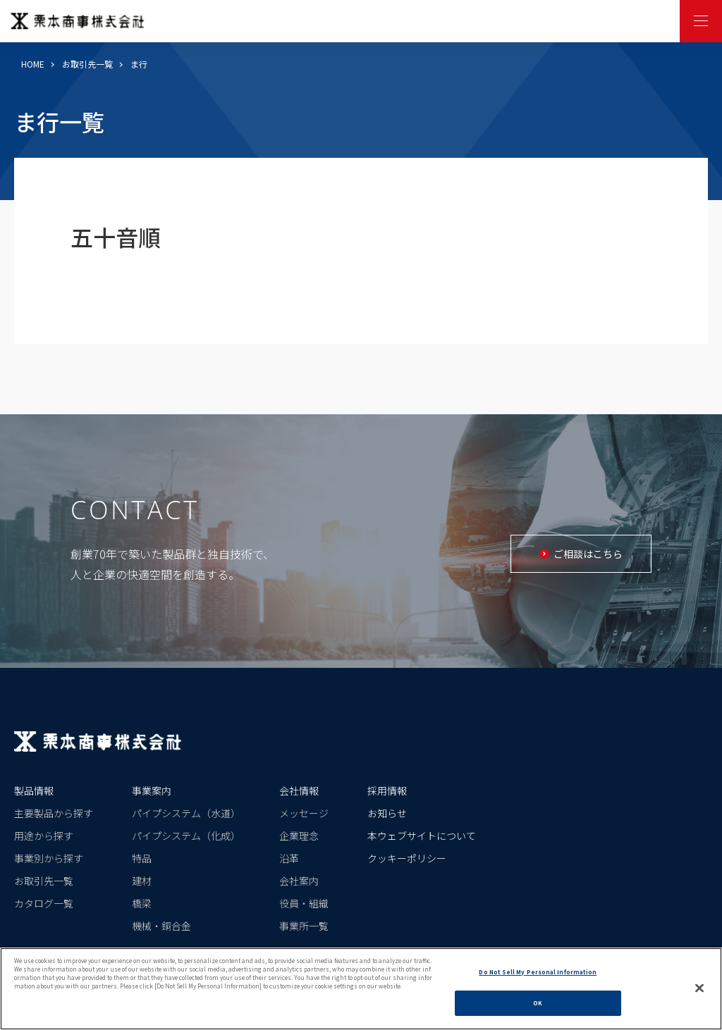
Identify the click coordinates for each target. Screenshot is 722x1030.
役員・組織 (304, 903)
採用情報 (387, 790)
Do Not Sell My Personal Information (537, 979)
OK (537, 1011)
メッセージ (304, 813)
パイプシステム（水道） (186, 813)
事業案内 (151, 790)
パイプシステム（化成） (186, 835)
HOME (32, 64)
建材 (142, 881)
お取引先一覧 (87, 64)
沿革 (289, 858)
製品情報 (34, 790)
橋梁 (142, 903)
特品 (142, 858)
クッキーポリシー (406, 858)
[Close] (699, 994)
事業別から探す (48, 858)
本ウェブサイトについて (421, 835)
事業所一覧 (304, 926)
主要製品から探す (53, 813)
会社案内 (299, 881)
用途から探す (43, 835)
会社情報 (299, 790)
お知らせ (387, 813)
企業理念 (299, 835)
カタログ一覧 (43, 903)
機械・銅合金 (161, 926)
